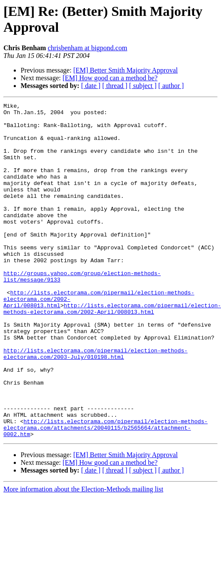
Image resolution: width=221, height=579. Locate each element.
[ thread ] (114, 85)
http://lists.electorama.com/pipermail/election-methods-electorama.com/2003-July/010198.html (95, 404)
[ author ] (171, 85)
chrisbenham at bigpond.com (87, 48)
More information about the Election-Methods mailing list (83, 556)
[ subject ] (143, 85)
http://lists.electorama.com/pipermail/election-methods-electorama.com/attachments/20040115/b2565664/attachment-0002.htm (105, 493)
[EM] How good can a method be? (110, 78)
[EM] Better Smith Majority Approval (125, 70)
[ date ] (90, 85)
